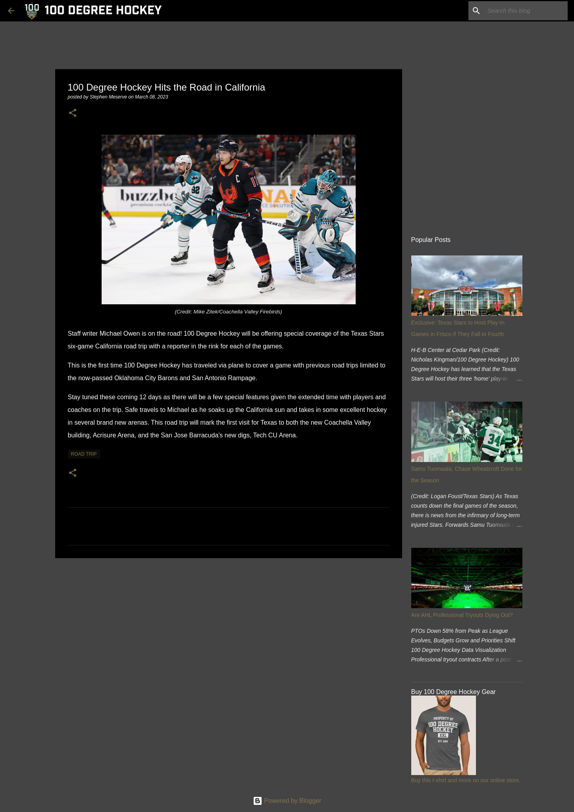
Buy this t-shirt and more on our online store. (465, 780)
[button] (72, 113)
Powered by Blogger (287, 800)
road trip (84, 454)
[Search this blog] (526, 10)
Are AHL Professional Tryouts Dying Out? (462, 615)
